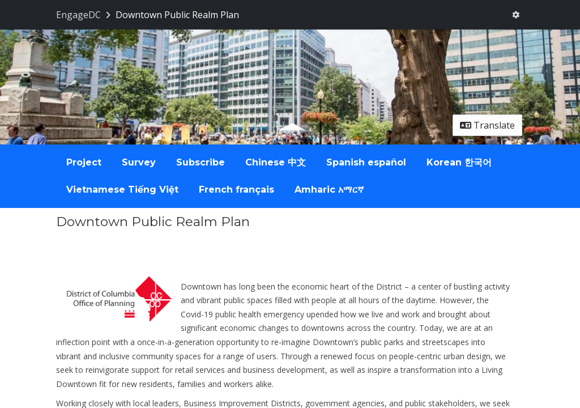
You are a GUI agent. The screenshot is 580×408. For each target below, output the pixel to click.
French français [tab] (236, 189)
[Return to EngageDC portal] (84, 14)
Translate (487, 125)
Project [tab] (83, 162)
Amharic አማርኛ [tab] (329, 189)
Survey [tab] (139, 162)
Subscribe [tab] (200, 162)
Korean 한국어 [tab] (459, 162)
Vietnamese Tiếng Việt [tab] (122, 189)
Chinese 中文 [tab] (275, 162)
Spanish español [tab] (366, 162)
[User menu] (516, 15)
